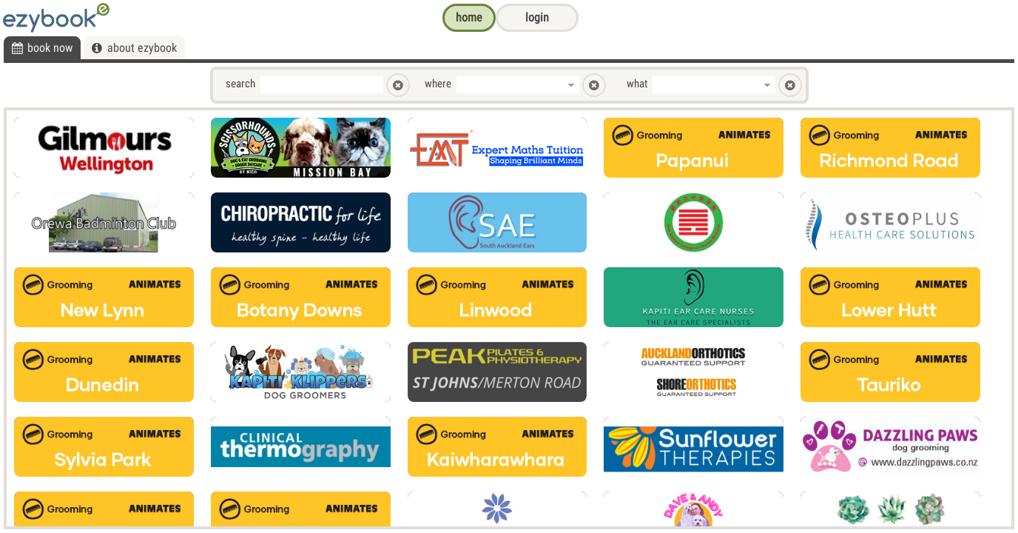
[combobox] (509, 84)
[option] (104, 148)
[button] (469, 18)
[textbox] (321, 84)
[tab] (42, 47)
